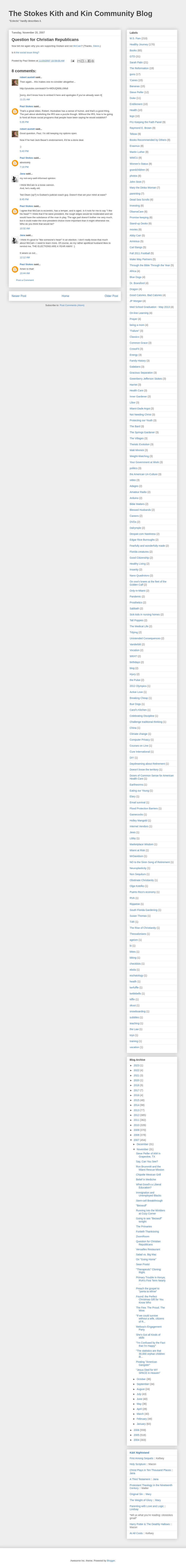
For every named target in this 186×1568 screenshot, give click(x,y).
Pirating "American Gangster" (146, 1363)
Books (133, 50)
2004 (137, 1439)
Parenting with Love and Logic (147, 1506)
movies (134, 229)
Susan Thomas (138, 915)
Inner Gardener (138, 396)
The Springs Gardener (142, 432)
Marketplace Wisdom (141, 844)
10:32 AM (25, 228)
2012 (137, 1115)
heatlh (133, 981)
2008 (137, 1134)
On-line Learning (139, 313)
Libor (132, 402)
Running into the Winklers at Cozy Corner (150, 1212)
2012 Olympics (138, 686)
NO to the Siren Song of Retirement (150, 862)
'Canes (134, 80)
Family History (138, 360)
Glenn (96, 46)
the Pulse (135, 680)
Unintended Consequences (145, 638)
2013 (137, 1110)
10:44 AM (25, 273)
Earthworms (136, 784)
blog (132, 668)
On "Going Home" (146, 1259)
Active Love (136, 692)
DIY (132, 757)
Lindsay (134, 1509)
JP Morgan (136, 301)
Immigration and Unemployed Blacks (148, 1194)
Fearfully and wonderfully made (147, 545)
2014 (137, 1105)
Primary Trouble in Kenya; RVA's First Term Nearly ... (150, 1280)
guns (132, 74)
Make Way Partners (141, 259)
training (134, 1041)
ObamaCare (136, 211)
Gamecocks (136, 814)
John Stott (135, 181)
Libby (133, 838)
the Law (134, 1029)
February (142, 1418)
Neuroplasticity (138, 868)
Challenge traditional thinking (146, 721)
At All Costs (136, 1533)
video (133, 480)
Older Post (111, 296)
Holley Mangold (138, 820)
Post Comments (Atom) (72, 305)
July (139, 1394)
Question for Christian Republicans (148, 1243)
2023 (137, 1065)
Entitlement (136, 104)
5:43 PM (24, 151)
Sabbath (134, 608)
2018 (137, 1085)
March (140, 1413)
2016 (137, 1095)
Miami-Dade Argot (140, 408)
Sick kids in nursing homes (145, 614)
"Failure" (134, 330)
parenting (135, 193)
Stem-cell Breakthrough (149, 1200)
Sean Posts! (143, 1264)
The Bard (135, 426)
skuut (133, 1005)
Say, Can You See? (147, 1161)
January (141, 1423)
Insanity (134, 569)
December (143, 1144)
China (133, 727)
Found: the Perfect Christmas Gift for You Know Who (149, 1299)
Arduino (134, 498)
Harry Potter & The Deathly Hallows (150, 1524)
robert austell (27, 77)
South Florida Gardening (143, 910)
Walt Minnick (137, 450)
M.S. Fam (135, 38)
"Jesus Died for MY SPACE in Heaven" (148, 1371)
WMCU (134, 157)
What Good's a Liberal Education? (148, 1186)
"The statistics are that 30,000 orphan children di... (150, 1353)
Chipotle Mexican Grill (148, 1174)
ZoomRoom (142, 1236)
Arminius (135, 241)
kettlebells (135, 993)
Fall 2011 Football (140, 253)
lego (132, 116)
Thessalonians (138, 933)
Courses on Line (139, 745)
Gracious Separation (141, 372)
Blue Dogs (135, 277)
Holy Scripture (138, 1464)
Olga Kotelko (137, 886)
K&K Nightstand (139, 1452)
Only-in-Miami (137, 590)
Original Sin (136, 1494)
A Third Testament (140, 1479)
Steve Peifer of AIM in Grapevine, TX (148, 1155)
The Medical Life (139, 626)
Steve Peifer (136, 92)
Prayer (133, 319)
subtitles (134, 1017)
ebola (133, 969)
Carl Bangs (136, 247)
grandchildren (137, 169)
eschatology (136, 975)
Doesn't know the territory (144, 769)
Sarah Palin (136, 62)
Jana (22, 173)
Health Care (136, 390)
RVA (132, 898)
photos (133, 175)
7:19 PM (24, 167)
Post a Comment (25, 280)
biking (133, 957)
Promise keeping (139, 217)
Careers (134, 515)
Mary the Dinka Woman (143, 187)
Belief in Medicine (146, 1179)
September (143, 1384)
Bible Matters (137, 504)
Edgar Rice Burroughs (142, 539)
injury (133, 674)
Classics (134, 336)
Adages (134, 486)
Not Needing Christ (140, 414)
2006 (137, 1430)
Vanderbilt (135, 644)
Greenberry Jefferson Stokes (146, 378)
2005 (137, 1435)
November (143, 1149)
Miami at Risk (137, 850)
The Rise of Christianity (143, 927)
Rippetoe (135, 904)
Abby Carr (135, 235)
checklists (135, 963)
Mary (148, 1494)
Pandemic (135, 596)
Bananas (135, 86)
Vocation (135, 650)
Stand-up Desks (139, 223)
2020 (137, 1080)
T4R (132, 921)
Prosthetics (136, 602)
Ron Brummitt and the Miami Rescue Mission (150, 1168)
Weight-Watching (139, 456)
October (141, 1379)
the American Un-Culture (143, 474)
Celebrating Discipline (142, 715)
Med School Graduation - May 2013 (150, 307)
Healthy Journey (139, 44)
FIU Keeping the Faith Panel (146, 122)
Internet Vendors (139, 826)
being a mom (137, 325)
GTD (132, 56)
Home (65, 296)
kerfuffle (134, 987)
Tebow (133, 133)
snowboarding (137, 1011)
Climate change (138, 733)
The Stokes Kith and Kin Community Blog (80, 13)
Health (133, 110)
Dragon (134, 289)
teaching (134, 1023)
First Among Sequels (141, 1458)
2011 (137, 1120)
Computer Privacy (140, 739)
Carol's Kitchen (138, 709)
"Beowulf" (141, 1205)
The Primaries (144, 1226)
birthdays (135, 662)
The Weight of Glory (141, 1500)
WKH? (133, 656)
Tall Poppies (136, 620)
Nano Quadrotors (139, 575)
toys (132, 1035)
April (139, 1409)
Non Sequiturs (138, 874)
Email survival (137, 802)
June (140, 1398)
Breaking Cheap (139, 698)
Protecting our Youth (141, 420)
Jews (133, 832)
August (141, 1389)
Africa (133, 271)
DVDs (133, 521)
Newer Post (19, 296)
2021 (137, 1075)
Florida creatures (139, 551)
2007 (137, 1140)
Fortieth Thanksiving (147, 1231)
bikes (133, 951)
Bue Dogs (135, 704)
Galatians (135, 366)
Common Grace (139, 342)
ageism (134, 939)
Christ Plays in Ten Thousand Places (150, 1470)
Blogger (111, 1560)
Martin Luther (137, 151)
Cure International (140, 751)
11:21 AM (25, 99)
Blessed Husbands (140, 509)
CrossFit (134, 348)
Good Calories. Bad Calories (146, 295)
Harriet (133, 384)
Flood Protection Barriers (144, 808)
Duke (133, 98)
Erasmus (135, 145)
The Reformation (139, 68)
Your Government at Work (144, 462)
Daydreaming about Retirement (147, 763)
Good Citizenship (139, 557)
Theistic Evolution (140, 444)
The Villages (137, 438)
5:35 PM (24, 122)
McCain (77, 46)
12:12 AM (25, 257)
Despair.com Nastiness (143, 533)
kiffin (132, 999)
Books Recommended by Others (148, 139)
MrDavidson (136, 856)
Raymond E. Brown (141, 127)
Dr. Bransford (137, 283)
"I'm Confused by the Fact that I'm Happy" (150, 1344)
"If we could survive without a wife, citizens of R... (150, 1318)
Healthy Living (138, 563)
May (139, 1403)
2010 (137, 1125)
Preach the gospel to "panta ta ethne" (147, 1290)
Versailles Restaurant (148, 1249)
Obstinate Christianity (142, 880)
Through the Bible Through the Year (150, 265)
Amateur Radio (138, 492)
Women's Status (139, 163)
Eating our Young (139, 790)
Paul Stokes (26, 106)
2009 (137, 1130)
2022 (137, 1070)
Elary (133, 796)
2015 (137, 1100)
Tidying (134, 632)
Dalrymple (135, 527)
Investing (135, 205)
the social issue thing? (27, 52)
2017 (137, 1090)
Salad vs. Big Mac (146, 1254)
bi (131, 945)
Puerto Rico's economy (143, 892)
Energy (134, 354)
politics (134, 468)
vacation (134, 1047)
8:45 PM (24, 199)
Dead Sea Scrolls (139, 199)
